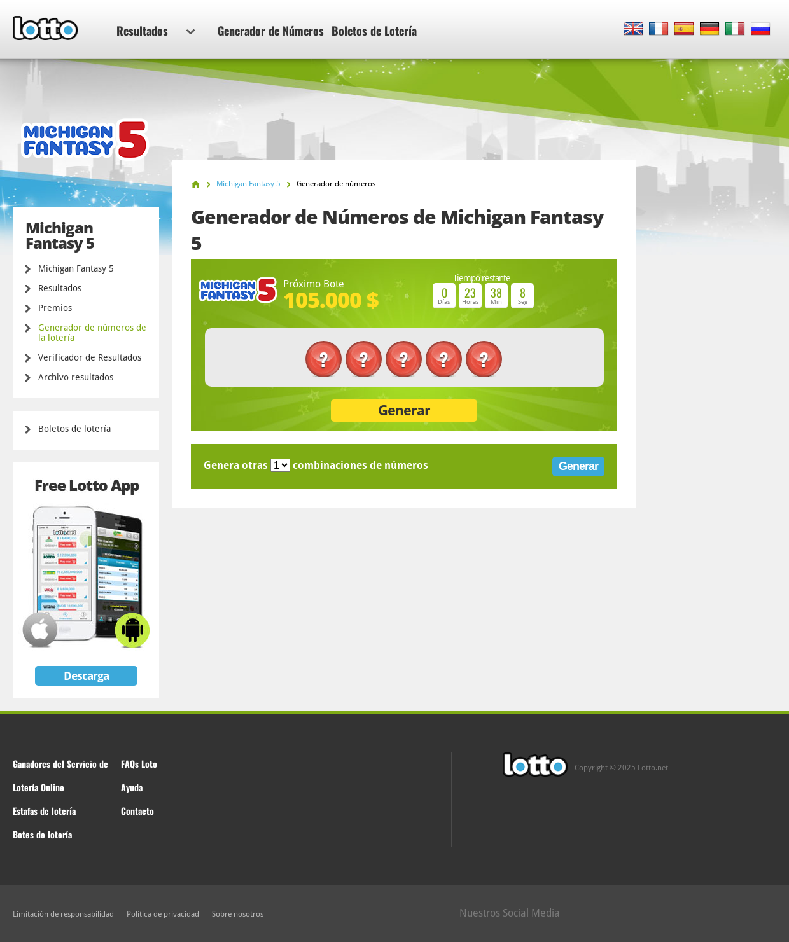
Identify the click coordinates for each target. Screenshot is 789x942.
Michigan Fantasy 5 (76, 268)
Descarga (86, 675)
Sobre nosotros (237, 914)
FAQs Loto (139, 763)
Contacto (137, 810)
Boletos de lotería (74, 429)
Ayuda (132, 787)
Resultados (155, 30)
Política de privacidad (163, 914)
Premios (55, 308)
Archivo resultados (75, 377)
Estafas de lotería (44, 810)
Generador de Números (271, 30)
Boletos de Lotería (374, 30)
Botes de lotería (42, 834)
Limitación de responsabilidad (63, 914)
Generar (404, 411)
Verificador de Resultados (89, 357)
